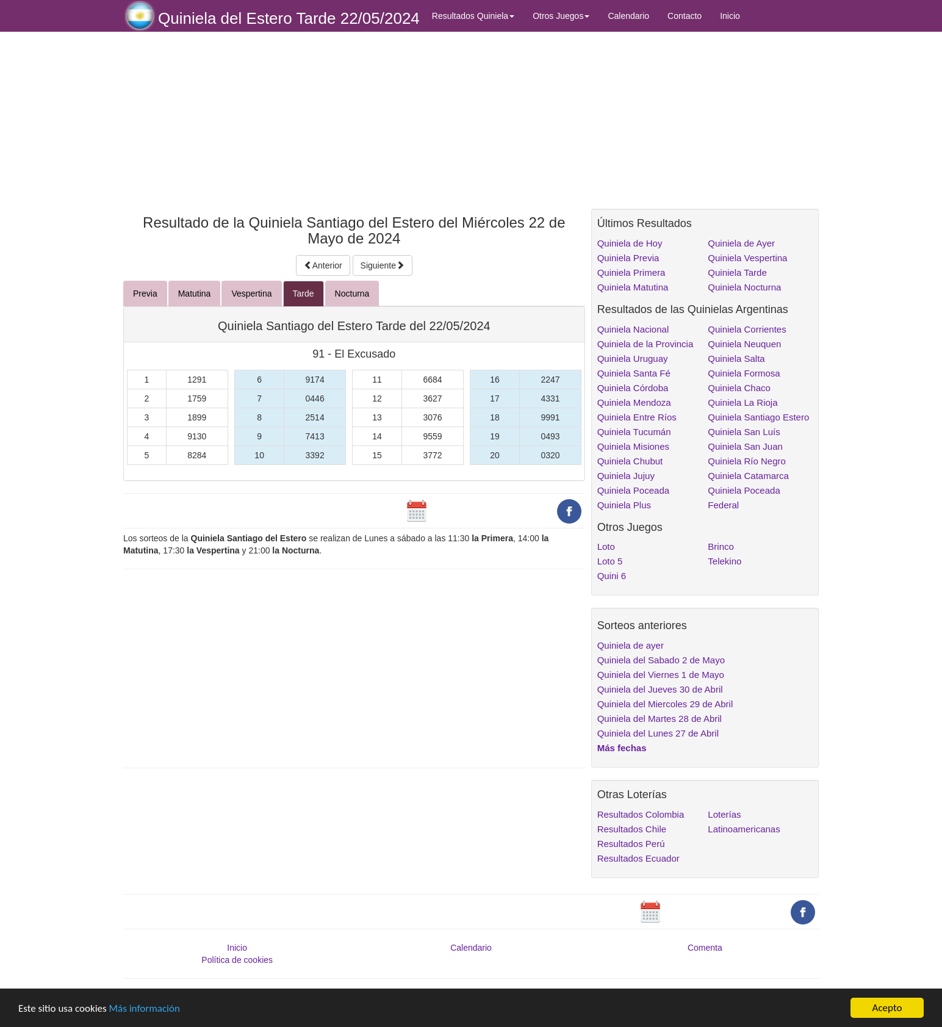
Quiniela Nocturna (744, 287)
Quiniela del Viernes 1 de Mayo (660, 674)
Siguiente (382, 265)
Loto (606, 546)
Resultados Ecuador (638, 858)
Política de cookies (237, 960)
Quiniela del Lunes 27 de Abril (658, 733)
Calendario (628, 16)
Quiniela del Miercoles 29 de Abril (665, 704)
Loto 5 (610, 561)
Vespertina (251, 293)
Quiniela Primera (631, 272)
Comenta (705, 948)
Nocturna (352, 293)
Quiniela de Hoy (630, 243)
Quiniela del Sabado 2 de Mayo (661, 660)
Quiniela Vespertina (747, 258)
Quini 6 (612, 576)
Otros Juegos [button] (561, 16)
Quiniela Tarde (737, 272)
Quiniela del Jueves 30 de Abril (660, 689)
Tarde (303, 293)
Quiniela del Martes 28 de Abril (659, 718)
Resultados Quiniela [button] (473, 16)
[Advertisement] (354, 120)
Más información (144, 1015)
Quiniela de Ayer (741, 243)
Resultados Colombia (641, 814)
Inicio (730, 16)
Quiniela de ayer (630, 645)
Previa (145, 293)
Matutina (194, 293)
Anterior (323, 265)
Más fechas (622, 748)
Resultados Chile (631, 829)
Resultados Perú (631, 843)
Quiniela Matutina (633, 287)
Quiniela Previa (628, 258)
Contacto (684, 16)
